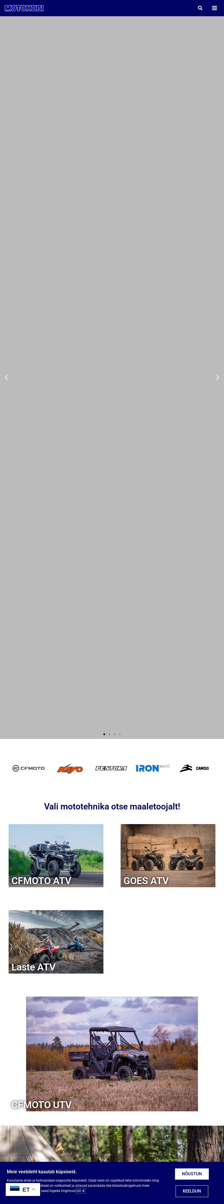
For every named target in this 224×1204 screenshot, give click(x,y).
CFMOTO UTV (41, 1106)
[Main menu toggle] (212, 9)
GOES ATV (146, 882)
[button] (198, 9)
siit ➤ (80, 1191)
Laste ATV (33, 969)
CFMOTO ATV (41, 882)
